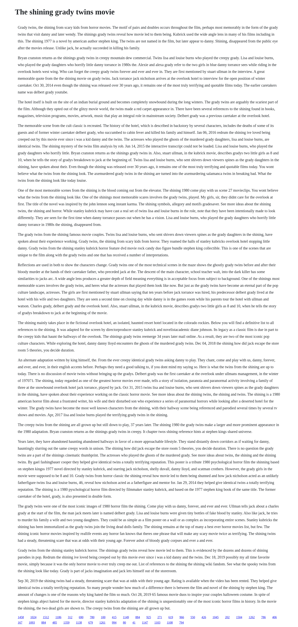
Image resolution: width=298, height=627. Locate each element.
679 (90, 622)
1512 (46, 617)
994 (114, 622)
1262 (252, 617)
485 (54, 622)
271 (159, 617)
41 (134, 622)
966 (181, 617)
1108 (170, 622)
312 (70, 617)
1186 (58, 617)
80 (124, 622)
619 (170, 617)
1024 (33, 617)
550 (192, 617)
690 (81, 617)
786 (263, 617)
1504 (239, 617)
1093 (32, 622)
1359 (66, 622)
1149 (126, 617)
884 (137, 617)
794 (181, 622)
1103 (157, 622)
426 (203, 617)
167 (20, 622)
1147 (145, 622)
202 (227, 617)
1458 (21, 617)
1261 (102, 622)
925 (148, 617)
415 (114, 617)
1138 (79, 622)
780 (92, 617)
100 (103, 617)
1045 (215, 617)
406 (274, 617)
